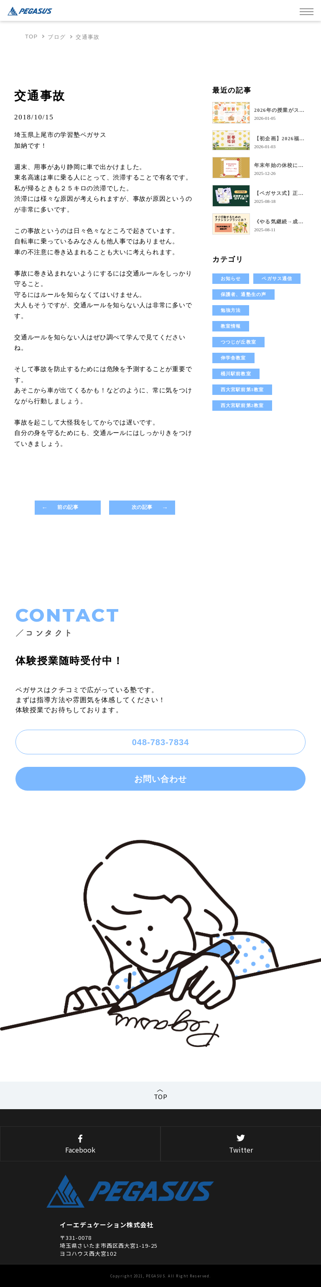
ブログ (57, 37)
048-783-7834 (160, 742)
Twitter (241, 1145)
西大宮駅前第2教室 (242, 405)
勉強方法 (231, 310)
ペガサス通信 (277, 278)
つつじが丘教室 (238, 341)
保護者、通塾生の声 (243, 294)
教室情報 (231, 326)
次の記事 (142, 507)
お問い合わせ (160, 779)
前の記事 (67, 507)
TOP (31, 36)
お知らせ (231, 278)
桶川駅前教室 (236, 373)
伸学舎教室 (233, 357)
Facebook (80, 1145)
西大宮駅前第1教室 (242, 389)
